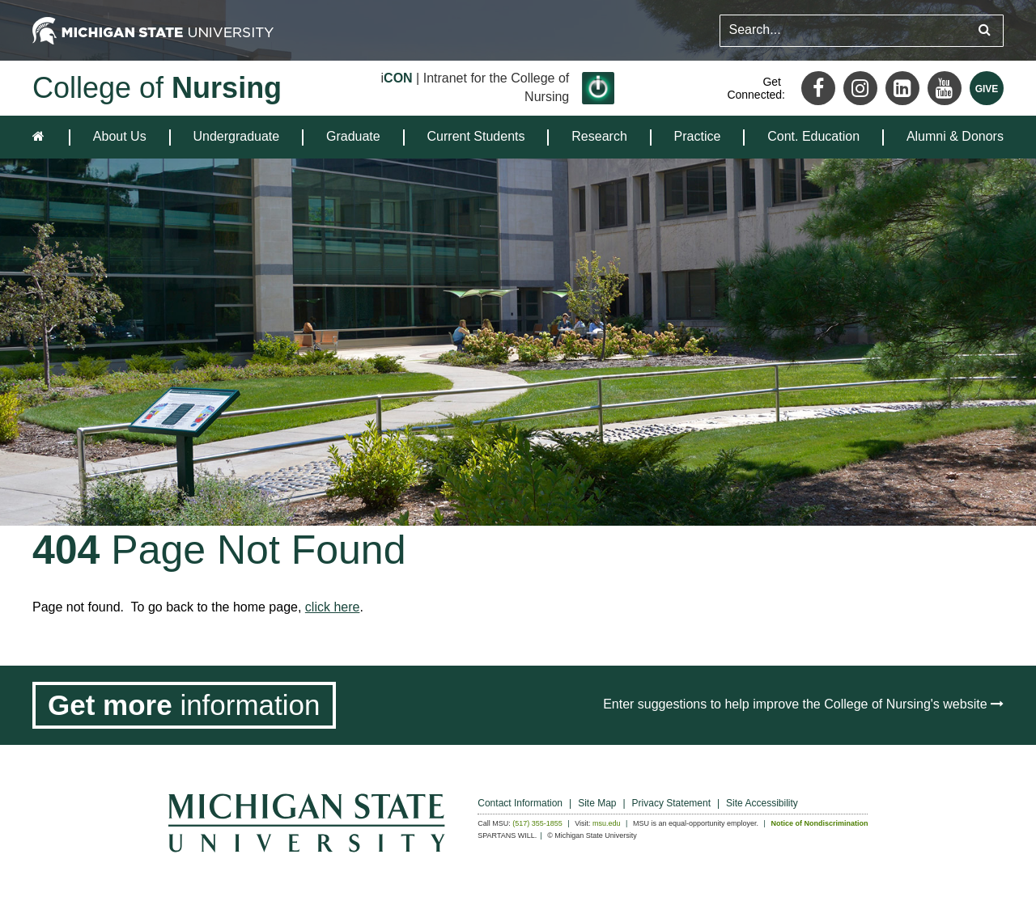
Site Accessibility (762, 803)
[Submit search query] (985, 30)
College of (157, 87)
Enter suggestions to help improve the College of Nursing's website (803, 704)
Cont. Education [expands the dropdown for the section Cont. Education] (813, 136)
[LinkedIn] (902, 88)
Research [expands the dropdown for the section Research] (598, 136)
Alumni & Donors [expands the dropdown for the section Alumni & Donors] (955, 136)
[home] (41, 137)
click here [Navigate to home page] (332, 607)
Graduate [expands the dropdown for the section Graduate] (353, 136)
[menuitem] (119, 137)
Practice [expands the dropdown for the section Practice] (697, 136)
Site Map (597, 803)
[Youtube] (945, 88)
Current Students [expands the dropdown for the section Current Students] (476, 136)
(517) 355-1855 (537, 823)
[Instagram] (860, 88)
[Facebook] (818, 88)
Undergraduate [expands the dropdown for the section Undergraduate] (236, 136)
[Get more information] (184, 705)
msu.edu (606, 823)
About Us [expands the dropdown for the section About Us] (119, 136)
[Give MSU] (987, 88)
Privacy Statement (671, 803)
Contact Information (520, 803)
